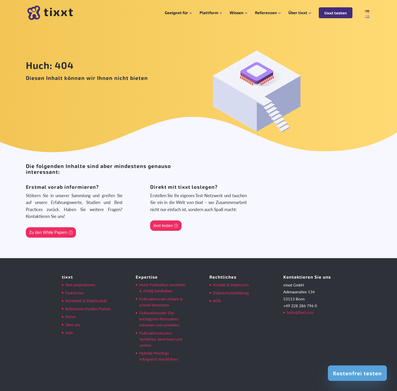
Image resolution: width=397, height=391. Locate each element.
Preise (70, 316)
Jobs (69, 332)
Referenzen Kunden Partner (88, 308)
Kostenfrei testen (357, 373)
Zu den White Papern (48, 232)
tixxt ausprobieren (80, 284)
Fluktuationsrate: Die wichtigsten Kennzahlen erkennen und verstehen (159, 319)
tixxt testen (335, 12)
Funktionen (74, 293)
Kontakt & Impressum (231, 284)
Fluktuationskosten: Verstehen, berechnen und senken (160, 339)
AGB (217, 300)
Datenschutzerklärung (231, 293)
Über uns (72, 324)
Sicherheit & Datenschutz (86, 300)
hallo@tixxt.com (300, 312)
